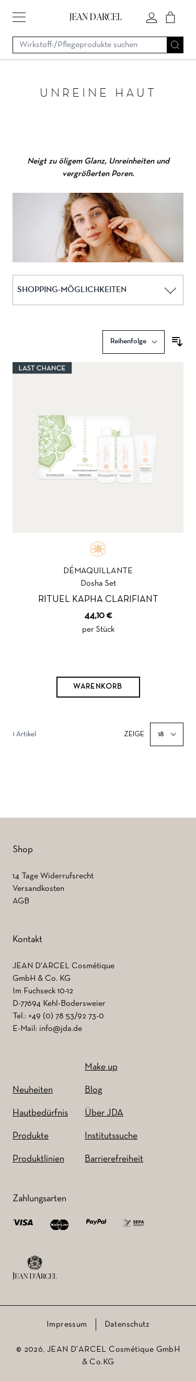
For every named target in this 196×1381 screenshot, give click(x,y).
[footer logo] (35, 1268)
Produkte (31, 1136)
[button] (19, 17)
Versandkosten (38, 888)
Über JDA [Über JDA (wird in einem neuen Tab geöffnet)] (104, 1113)
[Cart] (170, 17)
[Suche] (175, 45)
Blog (93, 1090)
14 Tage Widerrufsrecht (53, 876)
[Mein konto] (151, 17)
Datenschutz (127, 1324)
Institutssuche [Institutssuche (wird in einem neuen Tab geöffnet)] (111, 1136)
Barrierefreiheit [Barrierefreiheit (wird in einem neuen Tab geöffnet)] (114, 1159)
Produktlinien (38, 1159)
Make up (101, 1067)
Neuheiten (33, 1090)
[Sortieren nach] (133, 342)
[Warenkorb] (98, 687)
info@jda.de (60, 1028)
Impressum (67, 1324)
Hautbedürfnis (40, 1113)
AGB (21, 901)
